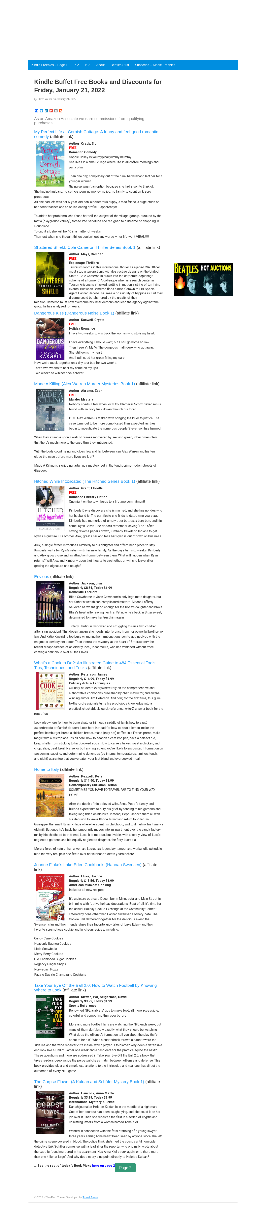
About (100, 65)
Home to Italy (46, 769)
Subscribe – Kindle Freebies (155, 65)
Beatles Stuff (120, 65)
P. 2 (76, 65)
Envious (41, 576)
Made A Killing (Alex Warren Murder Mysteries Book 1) (84, 383)
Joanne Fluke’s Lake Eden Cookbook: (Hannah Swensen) (88, 864)
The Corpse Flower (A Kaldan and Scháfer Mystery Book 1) (89, 1081)
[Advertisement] (120, 28)
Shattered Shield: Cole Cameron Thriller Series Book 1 (85, 247)
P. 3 (87, 65)
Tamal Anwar (90, 1197)
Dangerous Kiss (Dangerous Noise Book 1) (74, 313)
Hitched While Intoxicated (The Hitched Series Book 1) (84, 481)
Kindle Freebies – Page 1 (49, 65)
